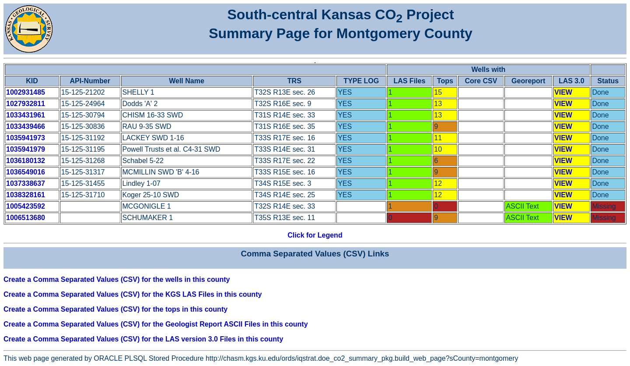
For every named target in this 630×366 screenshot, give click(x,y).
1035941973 (25, 138)
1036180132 (25, 160)
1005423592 (25, 206)
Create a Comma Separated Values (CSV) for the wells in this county (117, 279)
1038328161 (25, 195)
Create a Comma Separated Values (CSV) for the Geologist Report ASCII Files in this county (156, 324)
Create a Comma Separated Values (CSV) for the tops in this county (116, 309)
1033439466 (25, 126)
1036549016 (25, 172)
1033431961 (25, 115)
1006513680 (25, 217)
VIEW (563, 92)
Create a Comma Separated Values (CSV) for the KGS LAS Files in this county (133, 294)
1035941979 (25, 149)
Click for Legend (314, 235)
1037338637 (25, 183)
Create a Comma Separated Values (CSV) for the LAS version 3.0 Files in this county (143, 339)
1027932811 (25, 103)
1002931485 (25, 92)
